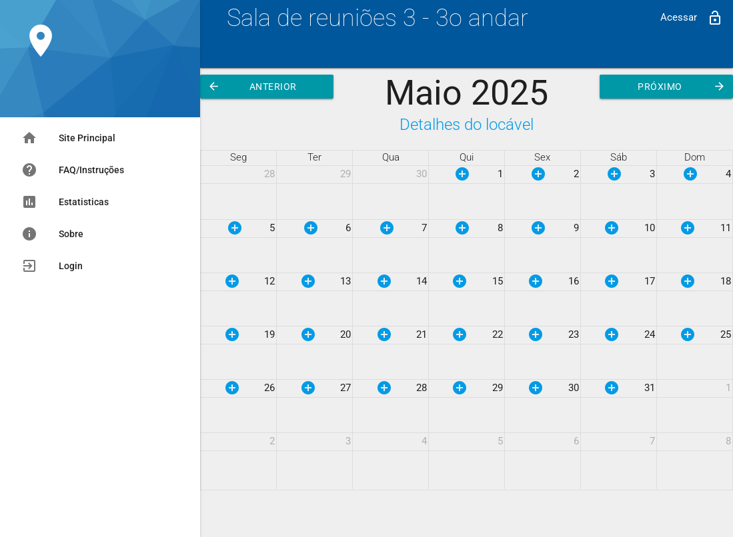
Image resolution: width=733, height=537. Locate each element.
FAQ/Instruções (72, 170)
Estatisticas (65, 202)
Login (52, 266)
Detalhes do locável (467, 124)
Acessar (691, 18)
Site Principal (68, 138)
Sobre (52, 234)
